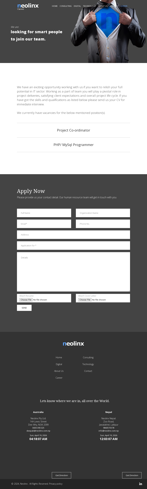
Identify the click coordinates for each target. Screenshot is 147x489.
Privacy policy (55, 483)
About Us (102, 6)
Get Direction (61, 475)
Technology (89, 6)
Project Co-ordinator (73, 130)
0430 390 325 (38, 427)
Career (124, 6)
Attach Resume (26, 295)
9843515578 (108, 427)
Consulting (66, 6)
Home (54, 6)
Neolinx (24, 483)
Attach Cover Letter (87, 295)
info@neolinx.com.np (109, 430)
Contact (114, 6)
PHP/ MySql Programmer (74, 144)
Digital (77, 6)
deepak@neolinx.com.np (38, 430)
